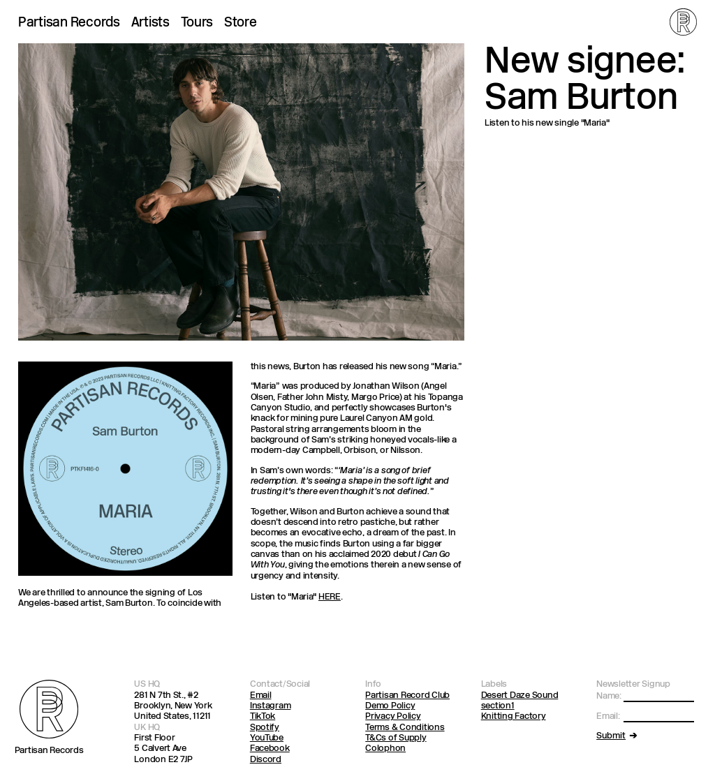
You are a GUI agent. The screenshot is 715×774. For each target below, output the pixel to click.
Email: (607, 716)
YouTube (266, 738)
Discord (265, 759)
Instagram (270, 705)
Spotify (264, 727)
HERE (329, 597)
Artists (150, 23)
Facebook (270, 748)
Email (261, 695)
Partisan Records (69, 23)
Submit (611, 735)
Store (240, 23)
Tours (197, 23)
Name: (608, 696)
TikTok (262, 716)
